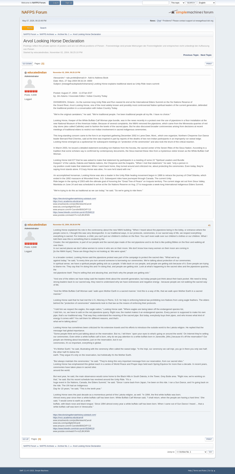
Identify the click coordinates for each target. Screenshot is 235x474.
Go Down (27, 64)
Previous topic (191, 55)
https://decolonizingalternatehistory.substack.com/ (74, 198)
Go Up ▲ (211, 471)
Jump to (170, 452)
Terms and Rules (200, 471)
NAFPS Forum (34, 12)
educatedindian (37, 72)
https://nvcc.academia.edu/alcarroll (68, 201)
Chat (159, 21)
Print (209, 64)
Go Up (26, 439)
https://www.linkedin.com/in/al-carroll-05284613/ (73, 212)
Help (190, 471)
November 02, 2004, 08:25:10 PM (66, 72)
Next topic (206, 55)
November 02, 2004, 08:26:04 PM (66, 225)
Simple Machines (41, 471)
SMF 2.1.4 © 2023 (27, 471)
